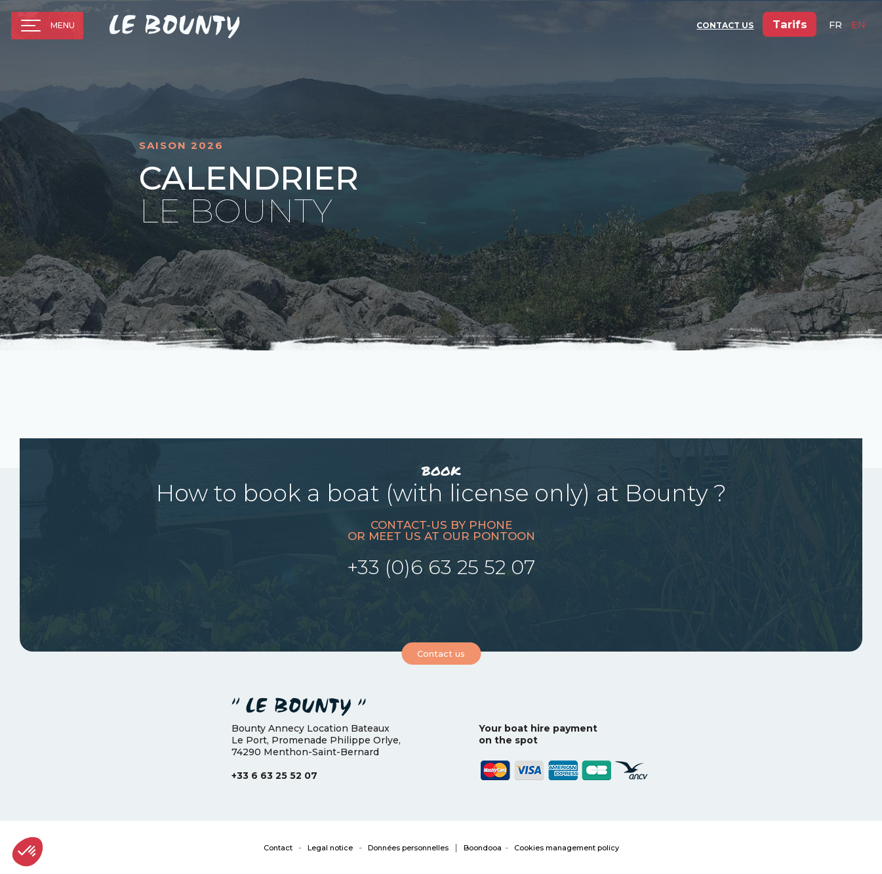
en (858, 27)
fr (835, 27)
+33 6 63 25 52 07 (274, 775)
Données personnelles (408, 847)
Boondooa (483, 847)
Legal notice (330, 847)
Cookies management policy (566, 847)
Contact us (441, 653)
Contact (278, 847)
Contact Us (724, 27)
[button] (27, 851)
